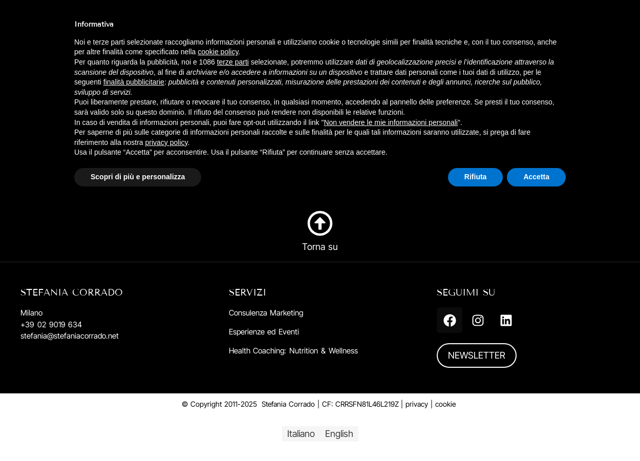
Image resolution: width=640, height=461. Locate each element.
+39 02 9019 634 (51, 324)
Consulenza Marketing (266, 313)
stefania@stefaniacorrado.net (69, 336)
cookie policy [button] (218, 52)
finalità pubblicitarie (133, 82)
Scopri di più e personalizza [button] (138, 177)
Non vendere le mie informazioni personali (390, 122)
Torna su (320, 246)
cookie (445, 404)
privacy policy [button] (166, 142)
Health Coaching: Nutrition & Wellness (293, 350)
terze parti (233, 62)
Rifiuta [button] (475, 177)
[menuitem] (301, 434)
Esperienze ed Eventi (264, 332)
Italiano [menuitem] (301, 433)
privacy (417, 404)
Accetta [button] (536, 177)
